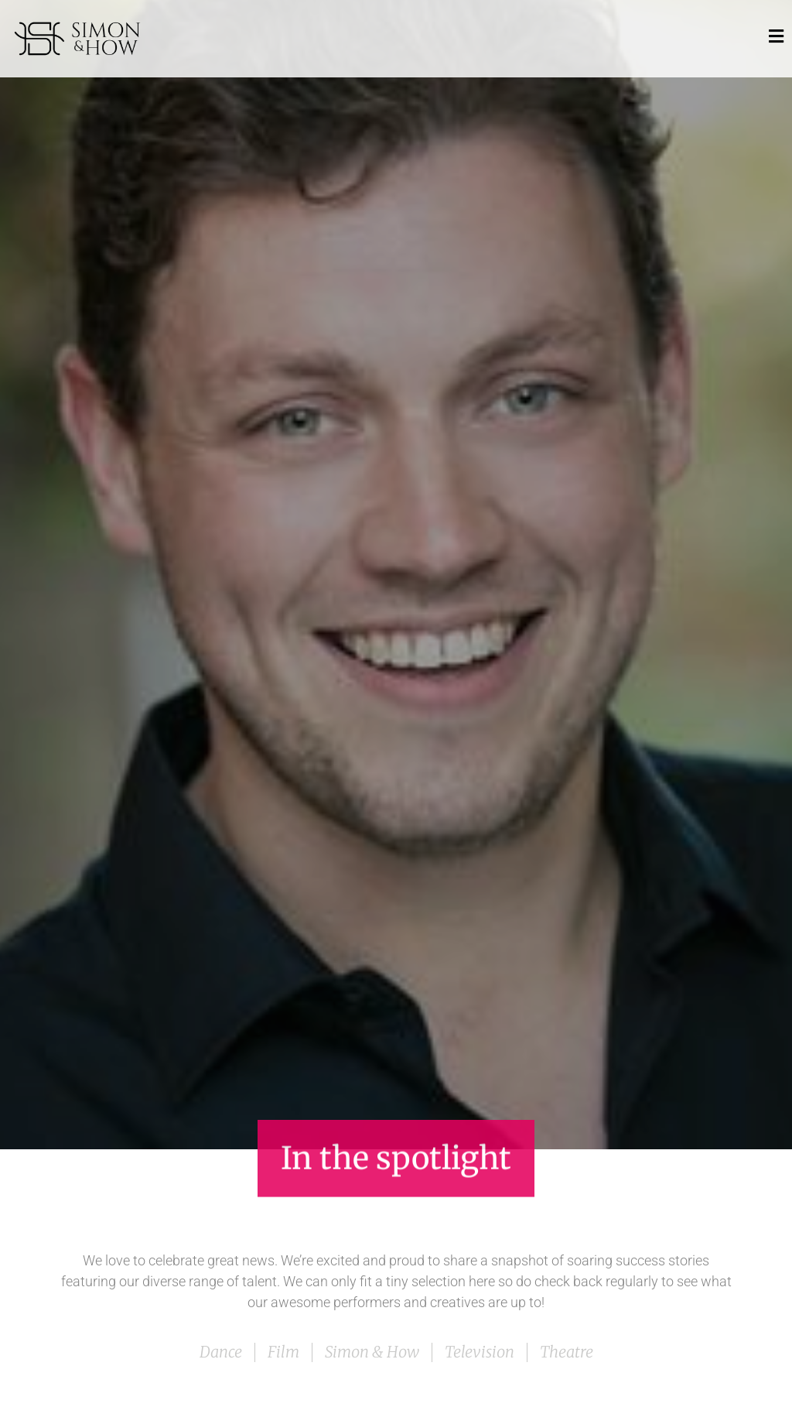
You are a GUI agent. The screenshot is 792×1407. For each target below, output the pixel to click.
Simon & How (372, 1351)
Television (479, 1351)
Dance (221, 1351)
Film (283, 1351)
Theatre (566, 1351)
